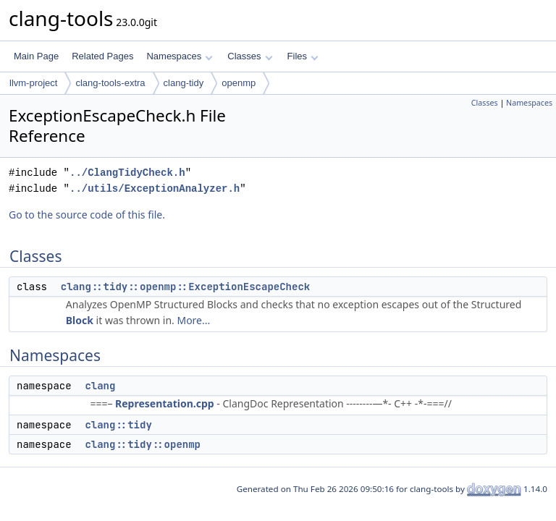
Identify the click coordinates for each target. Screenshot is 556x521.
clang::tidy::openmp (143, 444)
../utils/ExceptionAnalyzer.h (155, 188)
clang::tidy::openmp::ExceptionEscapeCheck (185, 286)
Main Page (36, 56)
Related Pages (102, 56)
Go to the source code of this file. (87, 214)
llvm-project (33, 82)
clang (100, 385)
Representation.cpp (164, 403)
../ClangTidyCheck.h (127, 172)
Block (79, 320)
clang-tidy (184, 82)
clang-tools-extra (110, 82)
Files (303, 56)
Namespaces (179, 56)
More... (193, 320)
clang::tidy (118, 424)
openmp (239, 82)
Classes (249, 56)
